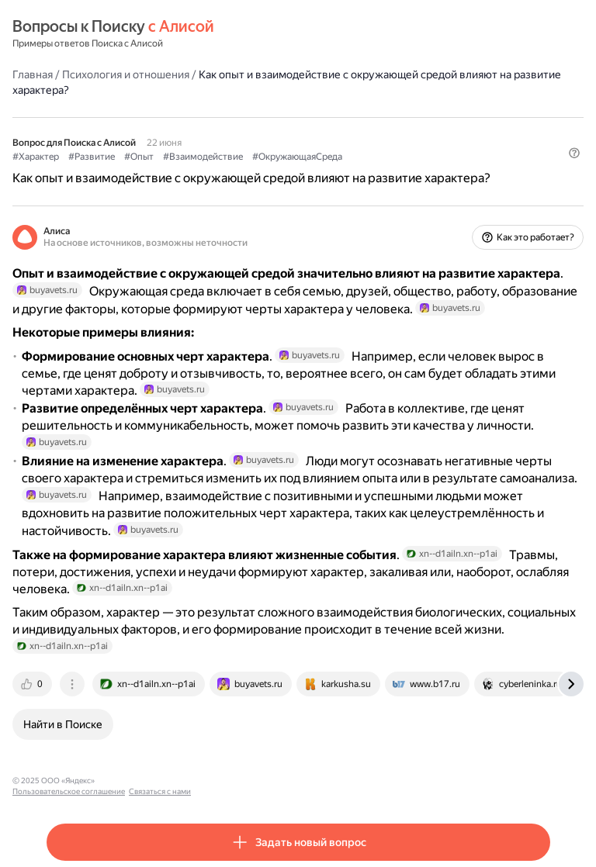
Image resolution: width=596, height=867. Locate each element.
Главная (32, 74)
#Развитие (91, 156)
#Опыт (139, 156)
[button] (574, 152)
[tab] (33, 684)
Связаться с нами (249, 780)
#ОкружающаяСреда (297, 156)
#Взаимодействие (203, 156)
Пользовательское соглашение (158, 780)
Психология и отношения (125, 74)
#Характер (35, 156)
